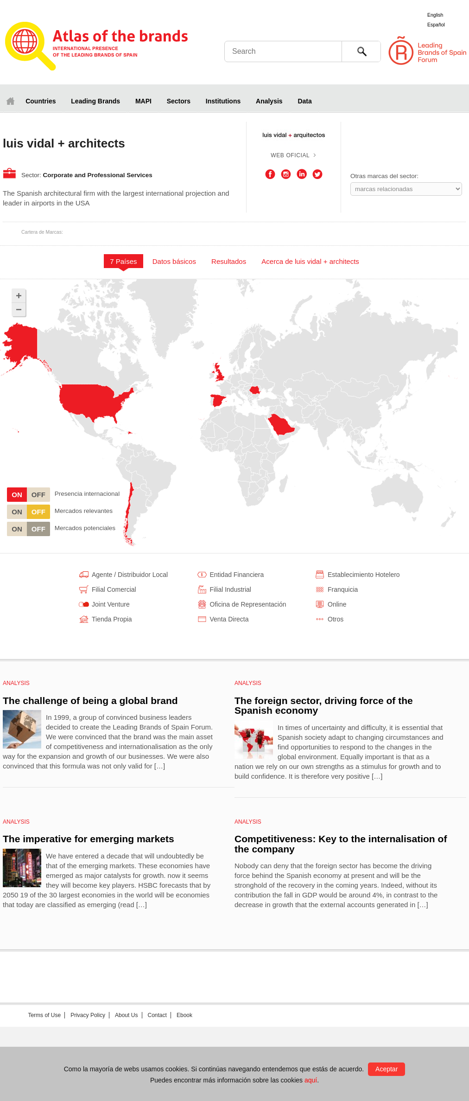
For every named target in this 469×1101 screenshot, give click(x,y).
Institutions (223, 101)
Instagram (286, 174)
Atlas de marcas (96, 47)
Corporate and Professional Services (97, 175)
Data (304, 101)
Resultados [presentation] (228, 261)
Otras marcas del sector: (384, 176)
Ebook (184, 1015)
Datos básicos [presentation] (174, 261)
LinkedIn (301, 174)
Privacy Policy (87, 1015)
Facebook (270, 174)
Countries (40, 101)
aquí (310, 1080)
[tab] (123, 261)
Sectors (178, 101)
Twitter (317, 174)
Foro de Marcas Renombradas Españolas (429, 51)
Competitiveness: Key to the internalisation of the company (340, 843)
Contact (157, 1015)
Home (10, 101)
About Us (126, 1015)
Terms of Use (44, 1015)
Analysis (269, 101)
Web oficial (290, 155)
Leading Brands (95, 101)
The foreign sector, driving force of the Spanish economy (323, 705)
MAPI (143, 101)
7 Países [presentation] (123, 261)
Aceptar (386, 1069)
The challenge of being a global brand (90, 700)
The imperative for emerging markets (88, 838)
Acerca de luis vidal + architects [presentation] (310, 261)
